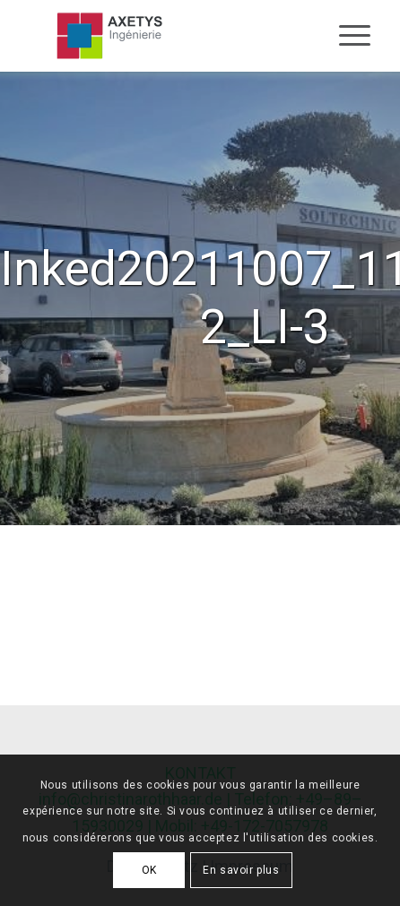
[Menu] (345, 36)
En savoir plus (241, 870)
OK (149, 870)
